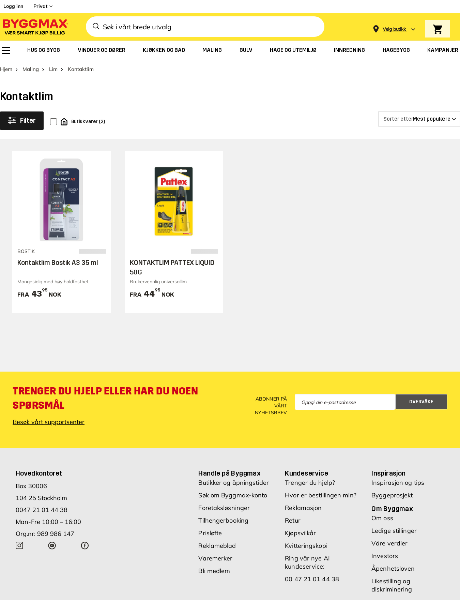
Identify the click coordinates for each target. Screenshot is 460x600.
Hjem (6, 69)
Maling (30, 69)
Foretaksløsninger (224, 508)
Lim (53, 69)
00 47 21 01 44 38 (312, 579)
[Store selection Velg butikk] (394, 29)
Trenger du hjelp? (310, 483)
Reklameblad (217, 546)
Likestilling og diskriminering (391, 586)
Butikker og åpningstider (233, 483)
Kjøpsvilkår (300, 533)
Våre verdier (389, 544)
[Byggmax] (35, 26)
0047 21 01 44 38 (41, 510)
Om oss (382, 518)
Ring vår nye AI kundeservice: (307, 563)
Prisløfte (210, 533)
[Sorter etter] (419, 119)
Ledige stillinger (394, 531)
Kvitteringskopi (306, 546)
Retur (293, 521)
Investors (384, 556)
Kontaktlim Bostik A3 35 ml (57, 262)
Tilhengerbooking (223, 521)
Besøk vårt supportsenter (49, 422)
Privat (40, 6)
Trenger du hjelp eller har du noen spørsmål (105, 398)
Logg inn (13, 6)
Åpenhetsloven (393, 569)
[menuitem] (6, 50)
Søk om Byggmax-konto (232, 495)
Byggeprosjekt (392, 495)
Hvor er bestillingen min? (320, 495)
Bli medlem (214, 571)
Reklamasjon (303, 508)
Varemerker (215, 558)
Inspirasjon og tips (397, 483)
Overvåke (421, 402)
